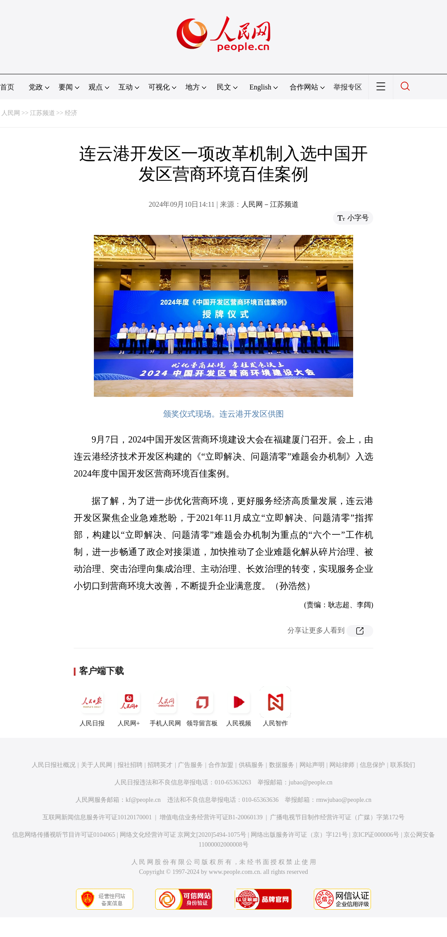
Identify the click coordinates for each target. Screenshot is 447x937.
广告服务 (190, 765)
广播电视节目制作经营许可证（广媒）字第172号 (337, 817)
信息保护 (372, 765)
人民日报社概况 (54, 765)
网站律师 (341, 765)
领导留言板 (202, 706)
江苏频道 (42, 113)
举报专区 (347, 87)
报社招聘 (130, 765)
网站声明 (312, 765)
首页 (7, 87)
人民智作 (275, 706)
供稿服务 (251, 765)
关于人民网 (96, 765)
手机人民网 (165, 706)
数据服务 (281, 765)
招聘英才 (160, 765)
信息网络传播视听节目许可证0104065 (63, 834)
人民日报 (92, 706)
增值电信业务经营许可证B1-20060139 (211, 817)
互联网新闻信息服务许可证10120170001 (97, 817)
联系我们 (402, 765)
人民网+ (128, 706)
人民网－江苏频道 (270, 204)
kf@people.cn (143, 799)
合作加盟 (220, 765)
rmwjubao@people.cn (343, 799)
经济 (71, 113)
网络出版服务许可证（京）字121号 (299, 834)
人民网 (10, 113)
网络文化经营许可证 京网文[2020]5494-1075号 (183, 834)
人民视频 (238, 706)
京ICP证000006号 (376, 834)
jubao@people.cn (311, 782)
